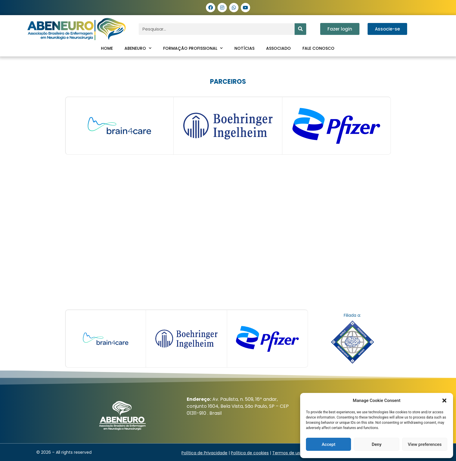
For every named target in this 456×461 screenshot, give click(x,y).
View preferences (424, 444)
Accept (328, 444)
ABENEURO (138, 48)
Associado (278, 48)
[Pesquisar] (300, 29)
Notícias (244, 48)
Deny (377, 444)
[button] (444, 400)
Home (107, 48)
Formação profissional (193, 48)
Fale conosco (318, 48)
